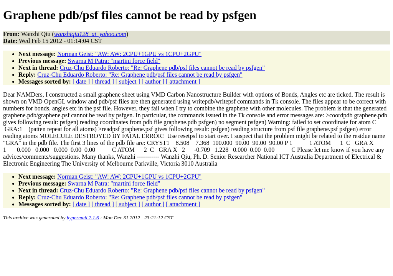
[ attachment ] (183, 81)
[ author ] (153, 81)
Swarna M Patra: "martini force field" (114, 61)
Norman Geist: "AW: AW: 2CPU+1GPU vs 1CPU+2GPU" (129, 54)
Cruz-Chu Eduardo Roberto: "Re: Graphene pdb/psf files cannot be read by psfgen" (162, 67)
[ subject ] (128, 81)
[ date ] (81, 81)
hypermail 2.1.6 (83, 217)
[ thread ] (102, 81)
